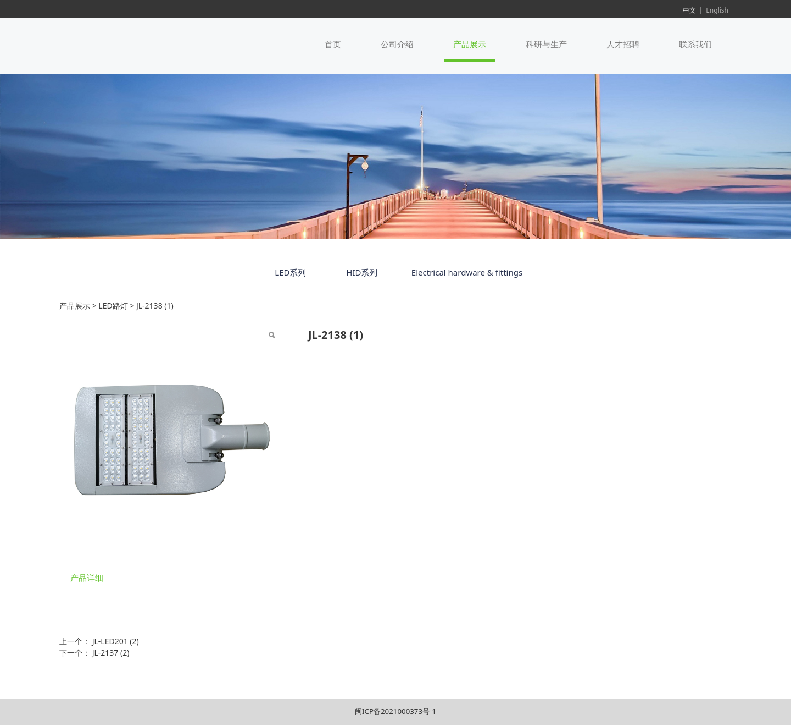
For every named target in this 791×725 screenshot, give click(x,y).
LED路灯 (112, 305)
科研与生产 (546, 44)
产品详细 (86, 578)
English (717, 10)
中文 (689, 10)
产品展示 (469, 44)
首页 (333, 44)
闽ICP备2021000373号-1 (395, 711)
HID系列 (361, 272)
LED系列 (290, 272)
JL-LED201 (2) (115, 641)
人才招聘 (622, 44)
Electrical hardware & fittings (466, 272)
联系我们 (695, 44)
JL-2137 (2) (111, 652)
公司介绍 (397, 44)
